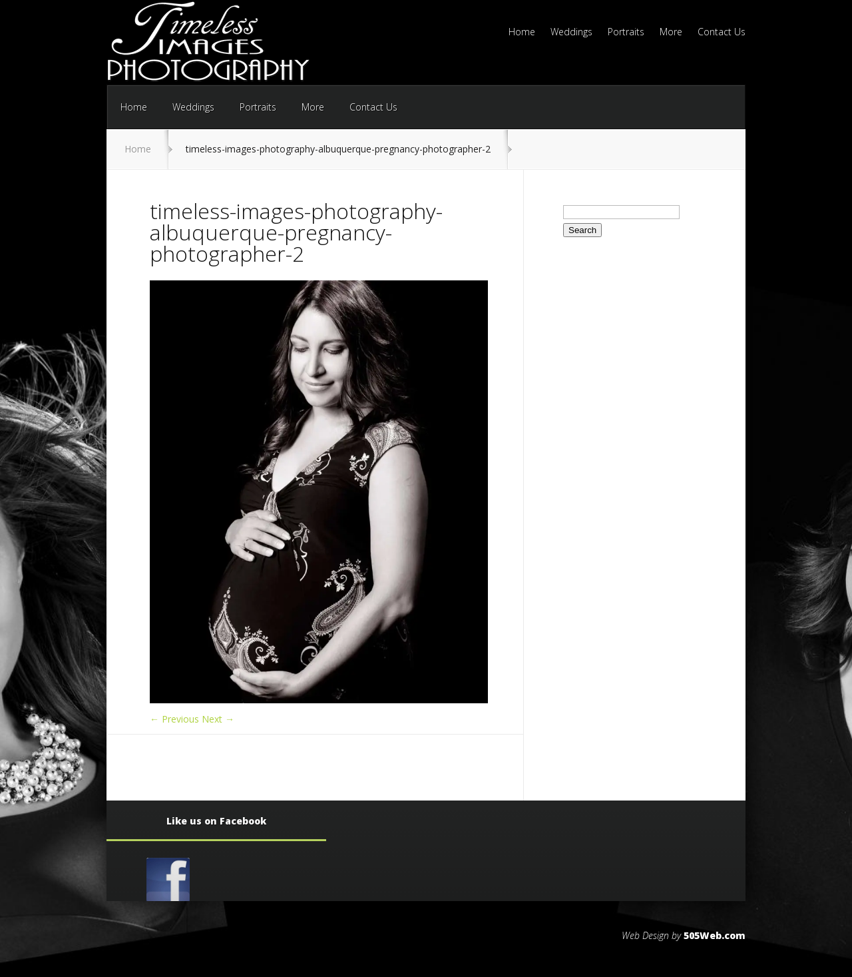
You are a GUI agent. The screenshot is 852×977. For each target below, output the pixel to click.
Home (522, 32)
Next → (218, 719)
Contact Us (722, 32)
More (671, 32)
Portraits (626, 32)
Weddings (571, 32)
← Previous (174, 719)
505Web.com (715, 935)
